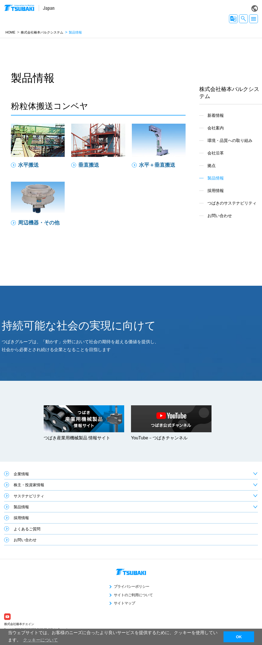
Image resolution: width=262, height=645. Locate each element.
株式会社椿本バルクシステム (42, 32)
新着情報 (215, 115)
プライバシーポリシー (131, 587)
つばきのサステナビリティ (232, 203)
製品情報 (21, 507)
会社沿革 (215, 153)
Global (254, 8)
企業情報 (21, 474)
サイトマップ (124, 603)
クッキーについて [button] (40, 640)
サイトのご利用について (133, 595)
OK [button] (239, 637)
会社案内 (215, 128)
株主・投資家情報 (29, 485)
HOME (10, 32)
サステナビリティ (29, 496)
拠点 (211, 165)
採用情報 (215, 190)
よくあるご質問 (27, 529)
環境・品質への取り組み (229, 140)
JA (233, 18)
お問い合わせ (219, 215)
